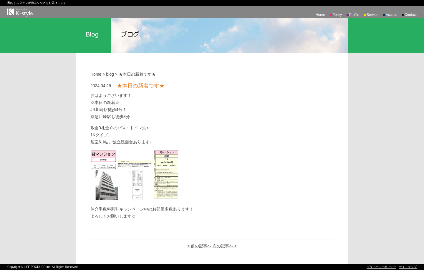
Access (391, 15)
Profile (354, 15)
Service (372, 15)
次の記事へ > (225, 246)
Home (320, 15)
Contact (411, 15)
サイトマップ (408, 267)
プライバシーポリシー (381, 267)
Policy (337, 15)
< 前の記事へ (199, 246)
